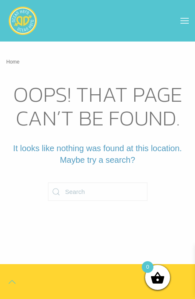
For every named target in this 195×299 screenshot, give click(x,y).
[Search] (98, 191)
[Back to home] (22, 21)
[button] (184, 21)
